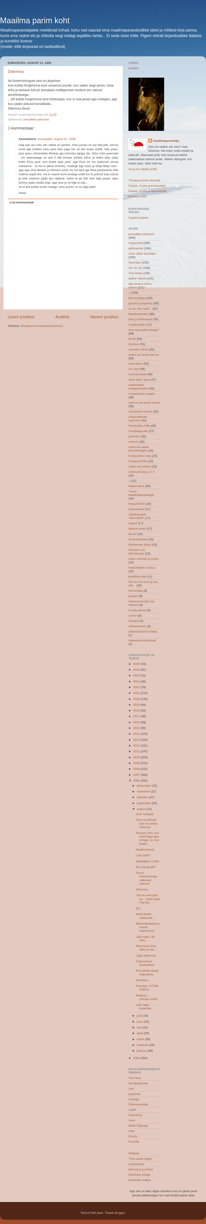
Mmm (132, 338)
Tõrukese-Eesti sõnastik (144, 180)
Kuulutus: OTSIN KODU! (147, 987)
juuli (140, 1015)
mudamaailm (137, 324)
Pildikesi (134, 1153)
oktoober (143, 797)
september (144, 803)
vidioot (132, 523)
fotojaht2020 (136, 503)
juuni (140, 1021)
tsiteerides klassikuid (142, 640)
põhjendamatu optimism (138, 418)
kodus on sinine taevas (143, 354)
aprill (140, 1033)
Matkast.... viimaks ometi (146, 997)
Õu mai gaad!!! (146, 867)
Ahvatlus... (143, 980)
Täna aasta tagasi (140, 1158)
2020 (137, 699)
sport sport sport (139, 379)
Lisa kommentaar (22, 202)
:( (129, 480)
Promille (133, 1141)
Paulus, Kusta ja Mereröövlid (147, 191)
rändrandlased (138, 539)
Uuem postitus (21, 316)
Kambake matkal (139, 1180)
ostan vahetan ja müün (143, 558)
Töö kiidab (135, 273)
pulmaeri (134, 436)
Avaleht (62, 316)
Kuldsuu (133, 344)
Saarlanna (135, 1115)
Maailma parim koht (35, 20)
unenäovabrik (137, 374)
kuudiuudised (137, 610)
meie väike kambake (142, 253)
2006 (137, 780)
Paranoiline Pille (139, 425)
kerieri (132, 534)
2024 (137, 675)
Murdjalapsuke (138, 1083)
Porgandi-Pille (137, 461)
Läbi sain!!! (143, 855)
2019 (137, 704)
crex (131, 1088)
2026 (137, 664)
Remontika (135, 590)
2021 (137, 693)
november (144, 791)
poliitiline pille (137, 576)
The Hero (134, 1078)
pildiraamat (135, 248)
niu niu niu (135, 267)
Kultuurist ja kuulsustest (145, 963)
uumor (132, 615)
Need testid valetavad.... (145, 915)
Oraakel (133, 621)
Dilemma (16, 71)
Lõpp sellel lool (146, 955)
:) (129, 292)
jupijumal (134, 1094)
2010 (137, 757)
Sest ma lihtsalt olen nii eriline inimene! (147, 823)
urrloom (133, 441)
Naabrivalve (136, 486)
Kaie (131, 1131)
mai (139, 1027)
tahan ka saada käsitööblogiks (138, 448)
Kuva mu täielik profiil (142, 169)
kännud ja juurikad (140, 1169)
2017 (137, 716)
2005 (137, 1058)
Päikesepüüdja (138, 1104)
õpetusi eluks (137, 528)
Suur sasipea (145, 814)
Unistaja (133, 1099)
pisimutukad (136, 509)
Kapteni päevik (138, 217)
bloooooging (136, 298)
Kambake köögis (139, 1174)
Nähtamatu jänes (139, 544)
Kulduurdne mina (139, 456)
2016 (137, 722)
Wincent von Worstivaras (136, 551)
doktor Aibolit (137, 278)
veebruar (143, 1045)
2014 (137, 733)
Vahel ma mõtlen (139, 466)
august (141, 809)
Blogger (120, 1212)
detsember (144, 785)
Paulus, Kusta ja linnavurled (146, 185)
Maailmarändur (138, 314)
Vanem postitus (104, 316)
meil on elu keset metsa (144, 402)
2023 (137, 681)
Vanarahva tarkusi (140, 411)
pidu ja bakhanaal (140, 319)
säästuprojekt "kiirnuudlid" (137, 516)
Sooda (132, 1136)
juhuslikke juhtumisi (36, 119)
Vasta (22, 193)
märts (141, 1039)
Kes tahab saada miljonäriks (147, 972)
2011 (137, 751)
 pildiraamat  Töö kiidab (142, 631)
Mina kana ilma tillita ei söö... (146, 947)
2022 (137, 687)
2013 (137, 739)
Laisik (132, 1109)
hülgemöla (135, 243)
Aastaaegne (136, 1164)
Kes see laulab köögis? (143, 330)
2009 (137, 763)
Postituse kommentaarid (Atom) (42, 326)
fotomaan (134, 262)
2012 (137, 745)
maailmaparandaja (166, 140)
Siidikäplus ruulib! (147, 861)
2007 (137, 774)
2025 (137, 669)
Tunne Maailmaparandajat (141, 493)
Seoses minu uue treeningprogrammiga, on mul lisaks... (147, 838)
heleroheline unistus (141, 567)
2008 (137, 768)
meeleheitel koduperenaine (138, 386)
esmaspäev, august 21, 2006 (56, 139)
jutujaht (133, 596)
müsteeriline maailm (141, 393)
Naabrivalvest (145, 849)
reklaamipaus (137, 626)
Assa (131, 1120)
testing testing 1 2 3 (141, 471)
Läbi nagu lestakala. (144, 1006)
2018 (137, 710)
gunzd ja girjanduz (140, 303)
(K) (138, 908)
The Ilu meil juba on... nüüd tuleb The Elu (148, 899)
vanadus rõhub (138, 349)
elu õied (133, 369)
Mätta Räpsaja (138, 1125)
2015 (137, 728)
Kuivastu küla (137, 196)
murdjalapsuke (138, 431)
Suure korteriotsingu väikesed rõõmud (146, 878)
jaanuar (142, 1050)
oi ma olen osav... (140, 308)
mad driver (135, 363)
